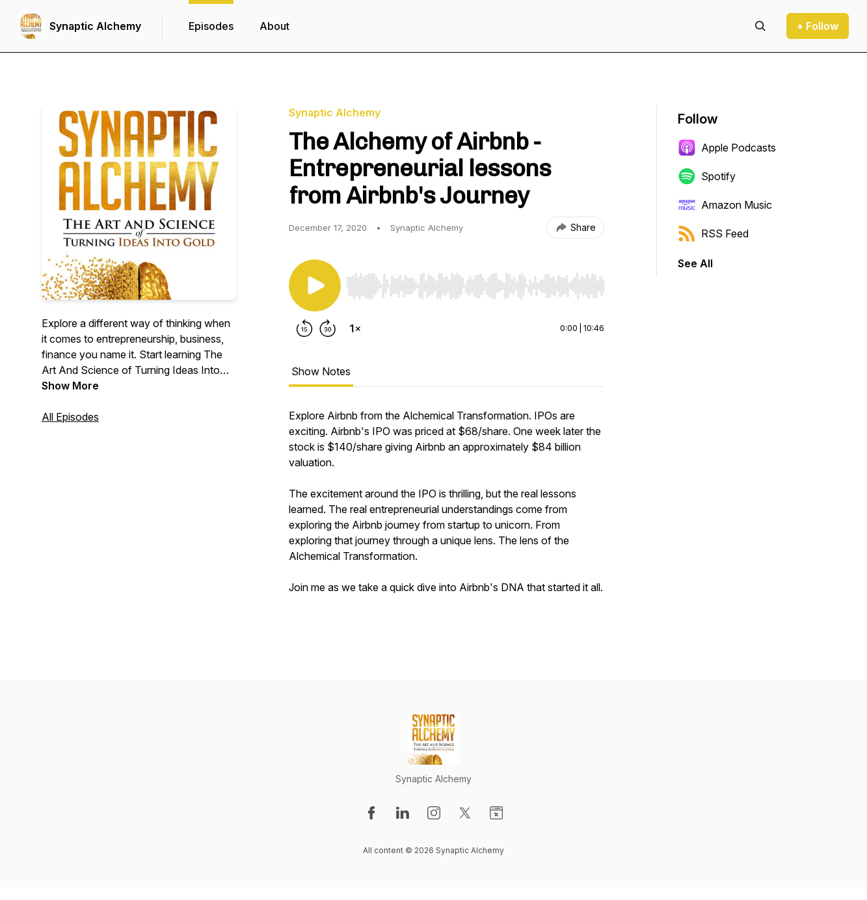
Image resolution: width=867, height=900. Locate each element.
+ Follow (817, 26)
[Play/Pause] (315, 285)
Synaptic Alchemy (95, 26)
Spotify (707, 176)
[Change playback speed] (355, 328)
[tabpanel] (446, 508)
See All (695, 263)
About (274, 26)
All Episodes (70, 416)
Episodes (211, 26)
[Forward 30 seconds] (328, 328)
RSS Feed (713, 233)
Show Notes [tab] (321, 371)
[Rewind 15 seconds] (304, 328)
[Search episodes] (760, 26)
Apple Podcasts (727, 148)
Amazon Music (725, 205)
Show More (70, 385)
